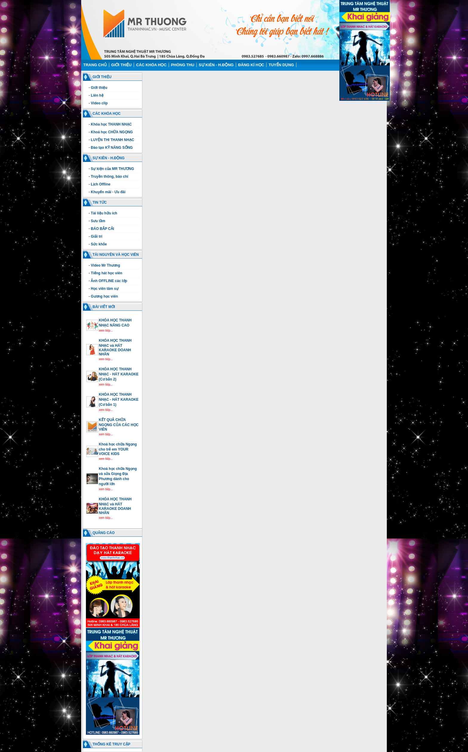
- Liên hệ (96, 95)
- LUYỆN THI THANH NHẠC (111, 140)
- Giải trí (95, 236)
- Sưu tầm (97, 221)
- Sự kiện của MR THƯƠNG (111, 169)
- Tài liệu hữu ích (103, 213)
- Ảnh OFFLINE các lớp (108, 281)
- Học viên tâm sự (103, 289)
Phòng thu (182, 65)
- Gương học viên (103, 296)
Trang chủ (95, 65)
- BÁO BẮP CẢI (101, 229)
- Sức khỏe (98, 244)
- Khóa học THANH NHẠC (110, 124)
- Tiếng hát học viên (105, 273)
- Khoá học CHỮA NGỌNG (111, 132)
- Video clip (98, 103)
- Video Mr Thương (104, 265)
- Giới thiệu (98, 88)
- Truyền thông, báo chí (108, 176)
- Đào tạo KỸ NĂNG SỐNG (111, 148)
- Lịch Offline (99, 184)
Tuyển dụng (281, 65)
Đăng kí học (251, 65)
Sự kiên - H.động (216, 65)
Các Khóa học (151, 65)
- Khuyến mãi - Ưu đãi (107, 192)
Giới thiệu (121, 65)
